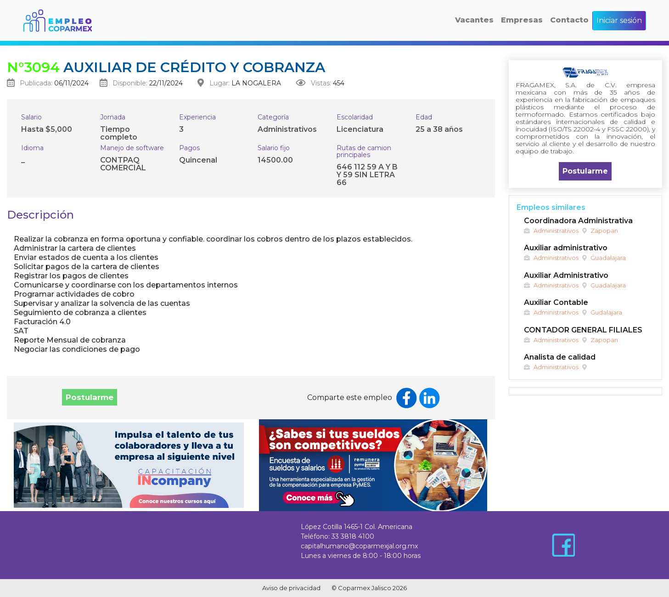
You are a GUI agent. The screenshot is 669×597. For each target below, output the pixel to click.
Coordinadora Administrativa (578, 220)
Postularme (89, 397)
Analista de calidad (560, 357)
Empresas (522, 20)
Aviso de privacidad (291, 587)
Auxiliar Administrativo (566, 275)
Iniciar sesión (619, 20)
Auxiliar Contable (556, 302)
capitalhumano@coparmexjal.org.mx (359, 546)
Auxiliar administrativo (565, 247)
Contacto (569, 20)
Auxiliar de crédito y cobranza (166, 67)
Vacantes (474, 20)
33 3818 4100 (353, 536)
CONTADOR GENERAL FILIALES (583, 330)
